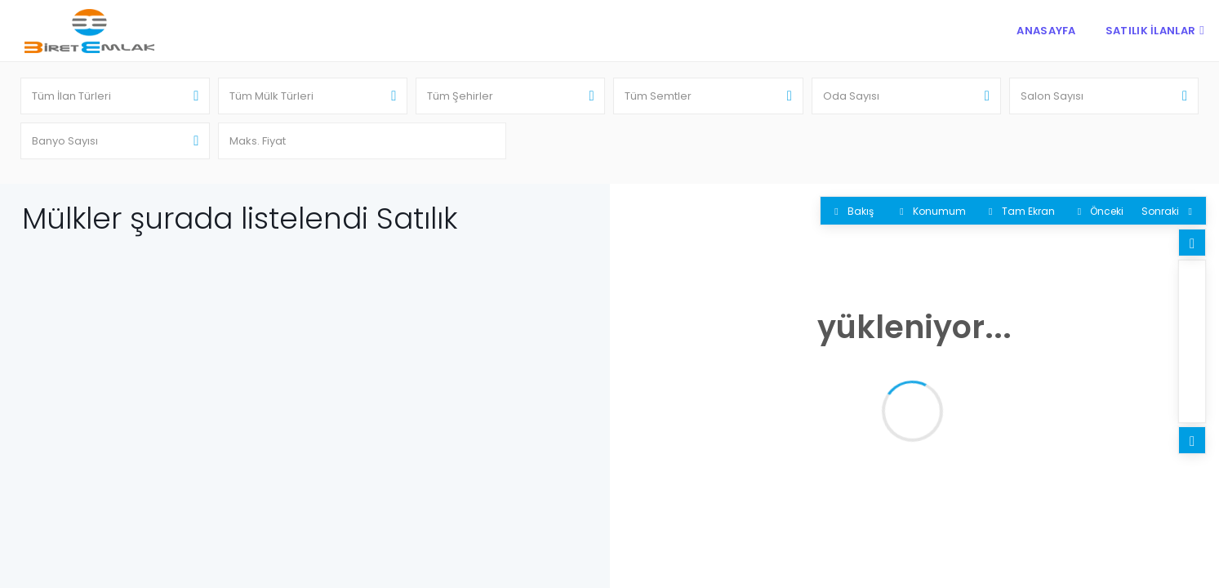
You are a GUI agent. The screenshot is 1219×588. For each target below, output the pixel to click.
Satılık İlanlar (1151, 30)
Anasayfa (1046, 30)
